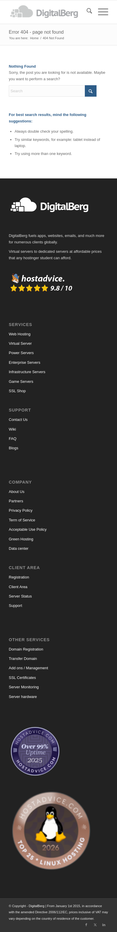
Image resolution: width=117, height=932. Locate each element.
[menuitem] (86, 12)
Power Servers (21, 353)
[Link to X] (95, 924)
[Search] (86, 12)
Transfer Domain (23, 658)
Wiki (12, 429)
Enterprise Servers (24, 362)
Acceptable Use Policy (28, 529)
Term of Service (22, 520)
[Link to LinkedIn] (103, 924)
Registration (19, 577)
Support (15, 605)
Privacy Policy (20, 510)
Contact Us (18, 419)
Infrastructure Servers (27, 372)
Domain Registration (26, 649)
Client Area (18, 587)
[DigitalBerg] (48, 12)
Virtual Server (20, 343)
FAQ (12, 438)
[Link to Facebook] (86, 924)
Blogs (13, 448)
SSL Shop (17, 391)
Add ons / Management (28, 668)
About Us (16, 491)
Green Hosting (21, 539)
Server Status (20, 596)
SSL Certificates (22, 677)
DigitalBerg (36, 906)
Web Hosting (19, 334)
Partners (16, 501)
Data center (18, 548)
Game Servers (21, 381)
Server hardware (23, 696)
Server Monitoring (24, 687)
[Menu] (100, 12)
